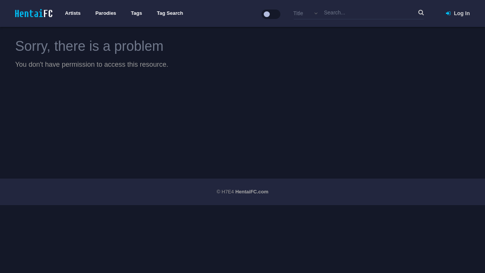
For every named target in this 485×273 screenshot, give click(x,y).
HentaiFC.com (251, 192)
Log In (458, 13)
